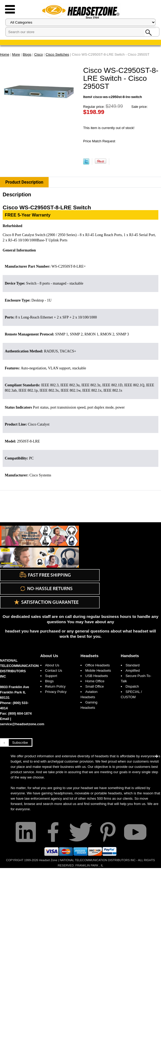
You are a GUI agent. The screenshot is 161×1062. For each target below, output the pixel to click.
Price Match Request (99, 141)
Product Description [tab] (24, 182)
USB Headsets (96, 676)
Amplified (133, 670)
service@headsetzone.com (22, 724)
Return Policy (55, 686)
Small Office (94, 686)
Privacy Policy (56, 692)
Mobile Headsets (98, 670)
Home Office (94, 681)
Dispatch (132, 686)
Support (51, 676)
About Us (49, 655)
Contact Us (53, 670)
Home (4, 54)
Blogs (49, 681)
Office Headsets (97, 665)
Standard (133, 665)
